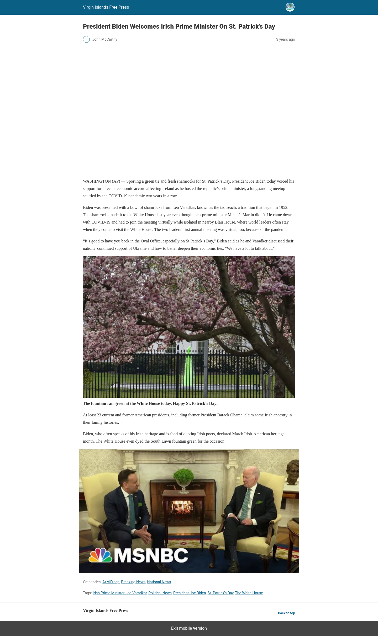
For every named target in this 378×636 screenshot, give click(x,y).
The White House (249, 593)
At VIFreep (110, 582)
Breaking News (133, 582)
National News (159, 582)
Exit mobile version (189, 628)
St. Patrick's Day (221, 593)
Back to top (286, 613)
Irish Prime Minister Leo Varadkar (120, 593)
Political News (160, 593)
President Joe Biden (189, 593)
